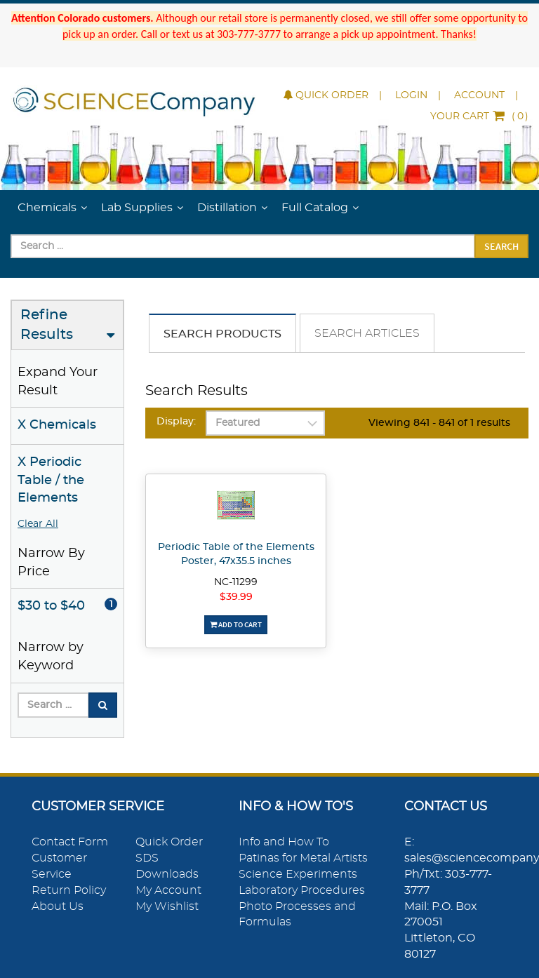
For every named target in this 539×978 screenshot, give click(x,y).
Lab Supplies (137, 207)
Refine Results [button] (46, 325)
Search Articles (367, 333)
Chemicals (47, 207)
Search (501, 246)
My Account (168, 890)
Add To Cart (236, 624)
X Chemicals (57, 425)
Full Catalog (314, 207)
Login (411, 95)
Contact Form (70, 842)
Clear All (38, 524)
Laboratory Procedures (302, 890)
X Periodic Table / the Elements (51, 480)
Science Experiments (298, 874)
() (479, 116)
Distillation (227, 207)
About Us (58, 906)
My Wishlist (167, 906)
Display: (176, 422)
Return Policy (69, 890)
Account (479, 95)
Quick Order (326, 95)
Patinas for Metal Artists (303, 858)
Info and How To (284, 842)
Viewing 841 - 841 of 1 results (439, 423)
